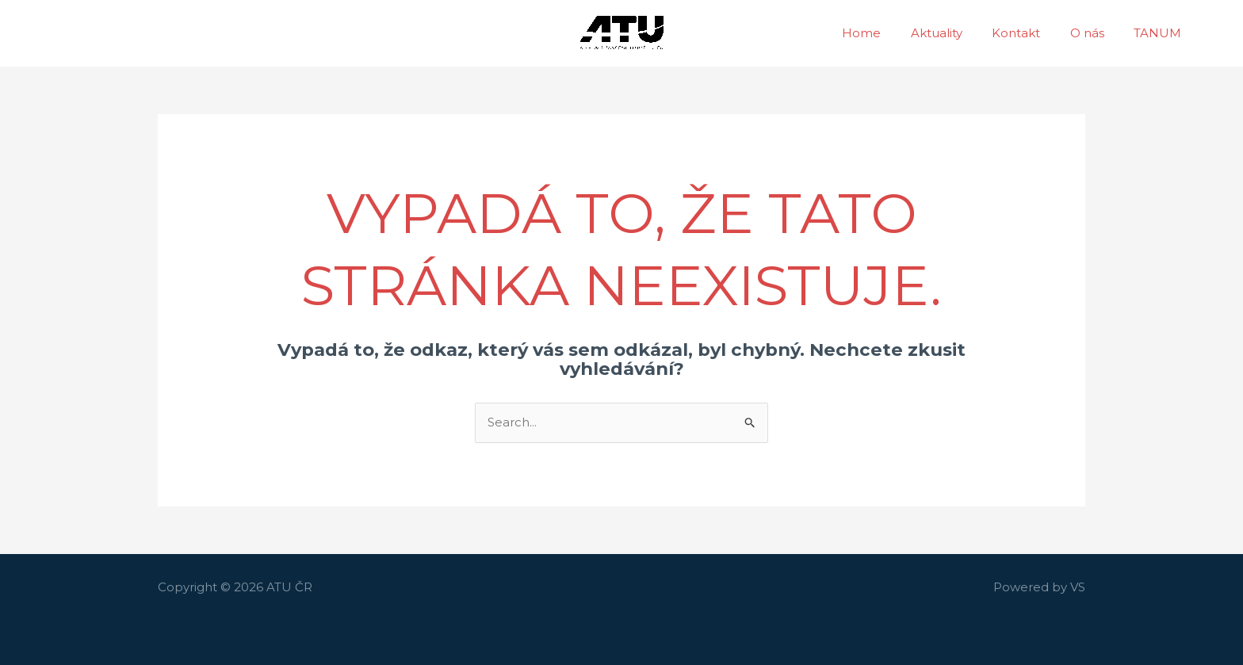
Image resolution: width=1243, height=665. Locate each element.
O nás (1096, 32)
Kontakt (1031, 32)
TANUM (1160, 32)
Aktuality (957, 32)
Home (888, 32)
